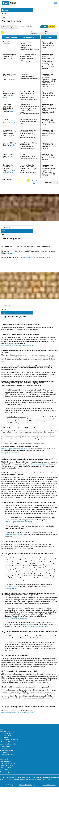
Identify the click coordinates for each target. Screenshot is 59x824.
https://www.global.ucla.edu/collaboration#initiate (37, 464)
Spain (11, 58)
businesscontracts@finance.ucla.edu (36, 626)
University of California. (25, 785)
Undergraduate (6, 746)
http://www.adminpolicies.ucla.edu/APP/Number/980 (17, 345)
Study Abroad (5, 752)
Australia (12, 145)
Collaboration (6, 10)
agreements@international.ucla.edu (16, 534)
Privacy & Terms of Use (49, 785)
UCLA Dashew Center (6, 733)
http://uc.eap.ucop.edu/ (41, 421)
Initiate (4, 13)
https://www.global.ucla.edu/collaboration (14, 449)
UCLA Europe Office (5, 742)
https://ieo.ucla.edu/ (32, 423)
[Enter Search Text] (29, 26)
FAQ (3, 17)
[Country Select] (9, 27)
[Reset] (51, 26)
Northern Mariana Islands (9, 171)
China (11, 111)
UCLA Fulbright (4, 737)
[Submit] (44, 26)
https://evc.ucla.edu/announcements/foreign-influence (18, 713)
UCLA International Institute (7, 731)
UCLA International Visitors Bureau (9, 739)
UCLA (1, 729)
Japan (11, 44)
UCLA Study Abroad (5, 735)
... (13, 32)
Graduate (4, 748)
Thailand (12, 123)
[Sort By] (38, 33)
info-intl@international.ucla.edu (12, 772)
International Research (8, 754)
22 (17, 32)
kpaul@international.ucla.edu (30, 257)
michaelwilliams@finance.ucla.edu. (16, 618)
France (11, 135)
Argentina (12, 79)
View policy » (11, 253)
